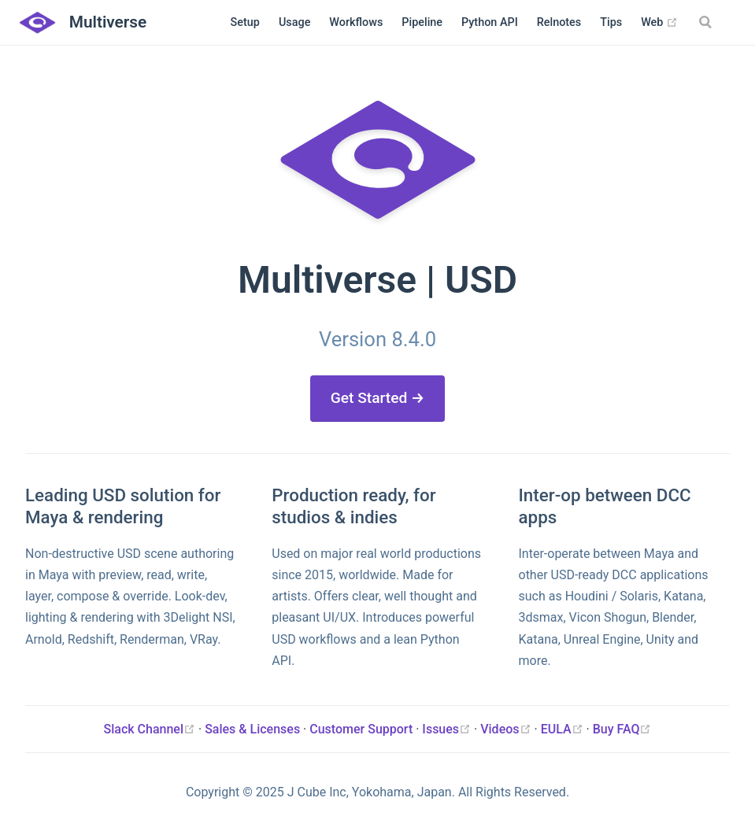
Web (659, 22)
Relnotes (559, 22)
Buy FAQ (622, 729)
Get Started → (378, 398)
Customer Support (361, 729)
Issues (448, 729)
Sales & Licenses (252, 729)
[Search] (707, 22)
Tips (611, 22)
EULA (564, 729)
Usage (294, 22)
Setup (245, 22)
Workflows (356, 22)
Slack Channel (151, 729)
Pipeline (422, 22)
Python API (489, 22)
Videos (507, 729)
